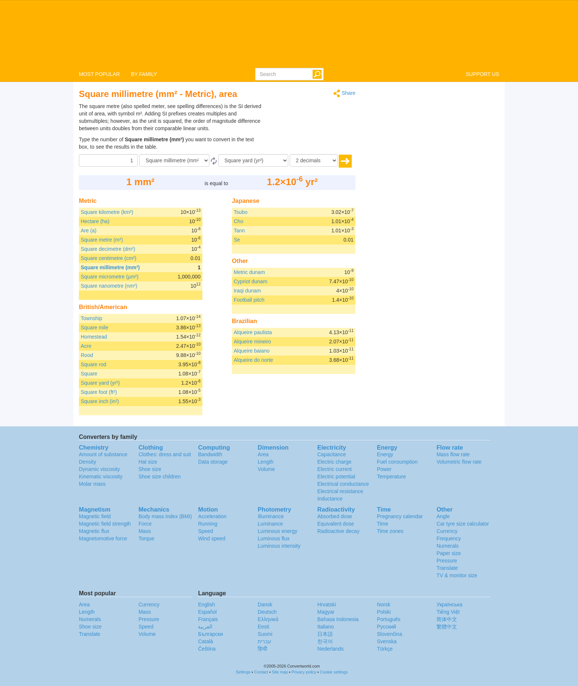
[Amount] (108, 160)
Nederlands (330, 649)
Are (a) (89, 230)
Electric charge (334, 462)
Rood (87, 355)
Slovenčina (389, 634)
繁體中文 (446, 627)
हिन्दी (262, 649)
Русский (386, 627)
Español (207, 612)
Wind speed (211, 538)
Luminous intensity (279, 546)
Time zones (390, 531)
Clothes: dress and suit (165, 454)
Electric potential (336, 476)
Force (145, 524)
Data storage (212, 462)
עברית (264, 641)
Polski (383, 612)
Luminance (270, 524)
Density (87, 462)
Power (384, 469)
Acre (86, 346)
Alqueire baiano (251, 351)
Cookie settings (334, 672)
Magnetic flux (94, 531)
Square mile (94, 327)
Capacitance (331, 454)
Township (91, 318)
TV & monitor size (456, 575)
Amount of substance (103, 454)
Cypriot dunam (250, 281)
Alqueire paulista (253, 332)
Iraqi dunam (247, 291)
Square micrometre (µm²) (110, 277)
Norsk (383, 604)
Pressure (446, 561)
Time (382, 524)
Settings (243, 672)
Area (263, 454)
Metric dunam (249, 272)
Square (89, 374)
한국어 (325, 641)
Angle (443, 516)
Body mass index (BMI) (165, 516)
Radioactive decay (338, 531)
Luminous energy (277, 531)
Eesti (263, 627)
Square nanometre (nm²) (109, 286)
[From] (174, 160)
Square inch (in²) (100, 401)
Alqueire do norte (253, 360)
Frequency (448, 538)
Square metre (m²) (102, 240)
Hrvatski (326, 604)
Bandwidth (210, 454)
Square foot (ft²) (99, 392)
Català (205, 641)
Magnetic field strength (105, 524)
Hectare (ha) (95, 221)
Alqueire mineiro (252, 341)
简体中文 (446, 619)
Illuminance (271, 516)
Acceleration (212, 516)
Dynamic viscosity (99, 469)
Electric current (334, 469)
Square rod (93, 364)
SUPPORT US (482, 74)
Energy (385, 454)
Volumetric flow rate (458, 462)
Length (266, 462)
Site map (280, 672)
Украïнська (449, 604)
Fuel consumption (397, 462)
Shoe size (150, 469)
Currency (446, 531)
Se (237, 240)
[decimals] (314, 160)
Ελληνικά (268, 619)
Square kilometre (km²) (107, 212)
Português (388, 619)
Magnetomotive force (103, 538)
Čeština (206, 649)
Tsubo (240, 212)
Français (208, 619)
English (206, 604)
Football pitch (249, 300)
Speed (205, 531)
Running (207, 524)
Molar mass (92, 484)
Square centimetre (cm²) (108, 258)
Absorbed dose (334, 516)
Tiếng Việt (448, 612)
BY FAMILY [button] (144, 74)
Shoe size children (160, 476)
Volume (266, 469)
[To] (253, 160)
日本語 (325, 634)
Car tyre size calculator (462, 524)
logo (289, 33)
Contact (261, 672)
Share (344, 93)
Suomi (265, 634)
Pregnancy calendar (400, 516)
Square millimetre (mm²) (110, 267)
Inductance (330, 499)
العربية (205, 627)
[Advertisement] (309, 121)
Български (210, 634)
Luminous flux (273, 538)
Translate (447, 568)
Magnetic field (95, 516)
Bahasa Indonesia (338, 619)
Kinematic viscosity (100, 476)
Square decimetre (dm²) (108, 249)
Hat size (148, 462)
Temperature (391, 476)
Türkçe (385, 649)
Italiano (325, 627)
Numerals (447, 546)
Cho (238, 221)
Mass (145, 531)
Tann (239, 230)
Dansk (265, 604)
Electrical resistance (340, 491)
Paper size (448, 553)
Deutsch (267, 612)
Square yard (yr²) (100, 383)
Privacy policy (304, 672)
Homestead (94, 337)
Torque (146, 538)
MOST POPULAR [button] (99, 74)
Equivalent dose (335, 524)
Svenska (387, 641)
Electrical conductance (343, 484)
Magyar (326, 612)
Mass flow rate (453, 454)
